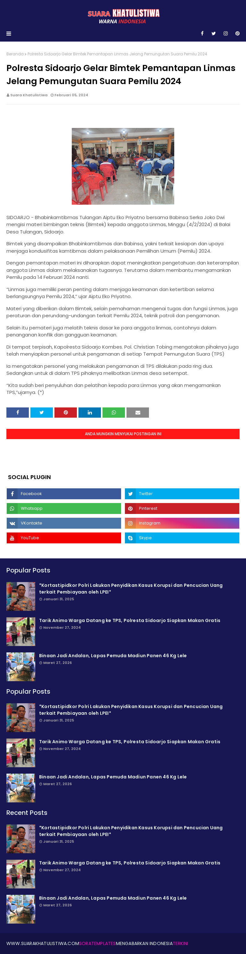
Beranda (15, 54)
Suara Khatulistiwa (28, 95)
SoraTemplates (97, 943)
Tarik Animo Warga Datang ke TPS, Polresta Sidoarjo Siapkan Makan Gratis (129, 620)
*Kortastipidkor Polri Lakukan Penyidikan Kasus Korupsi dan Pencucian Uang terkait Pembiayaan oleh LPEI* (131, 588)
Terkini (180, 943)
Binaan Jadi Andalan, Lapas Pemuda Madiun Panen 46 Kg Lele (113, 655)
